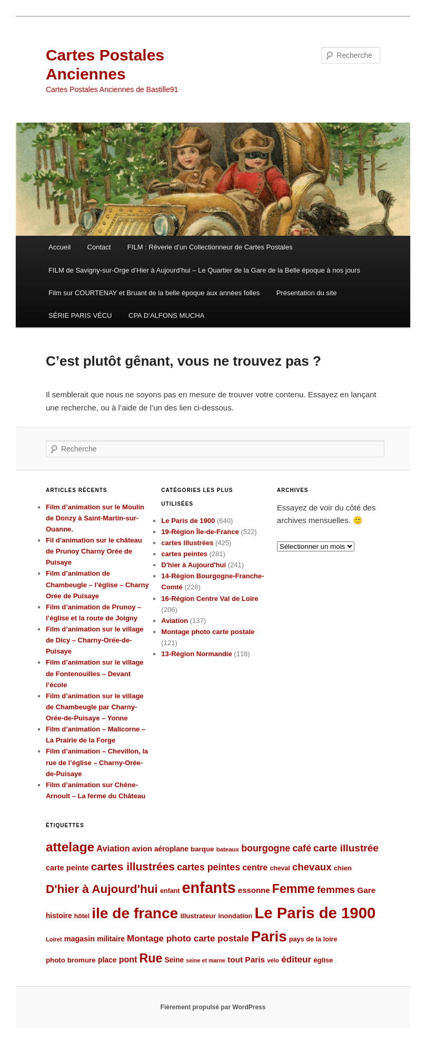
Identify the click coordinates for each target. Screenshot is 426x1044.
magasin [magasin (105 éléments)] (79, 939)
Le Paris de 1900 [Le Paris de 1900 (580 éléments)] (314, 912)
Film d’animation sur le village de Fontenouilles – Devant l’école (95, 673)
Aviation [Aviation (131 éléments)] (113, 848)
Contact (99, 247)
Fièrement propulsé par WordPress (213, 1007)
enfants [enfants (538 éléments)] (209, 887)
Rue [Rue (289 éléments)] (151, 958)
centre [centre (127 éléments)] (255, 867)
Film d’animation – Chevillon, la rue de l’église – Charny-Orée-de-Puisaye (97, 762)
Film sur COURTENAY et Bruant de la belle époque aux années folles (154, 293)
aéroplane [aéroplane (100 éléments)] (171, 849)
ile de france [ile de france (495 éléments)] (135, 913)
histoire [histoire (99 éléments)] (59, 916)
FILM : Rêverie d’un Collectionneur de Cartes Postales (210, 247)
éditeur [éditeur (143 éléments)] (296, 960)
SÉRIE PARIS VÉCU (80, 315)
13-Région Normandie (196, 654)
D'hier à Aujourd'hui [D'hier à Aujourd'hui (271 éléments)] (102, 889)
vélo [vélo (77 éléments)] (273, 960)
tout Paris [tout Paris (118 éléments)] (246, 959)
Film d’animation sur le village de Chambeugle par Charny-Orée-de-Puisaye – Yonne (95, 707)
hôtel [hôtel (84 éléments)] (82, 916)
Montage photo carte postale (207, 632)
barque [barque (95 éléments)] (202, 849)
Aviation (174, 621)
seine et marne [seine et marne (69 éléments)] (205, 960)
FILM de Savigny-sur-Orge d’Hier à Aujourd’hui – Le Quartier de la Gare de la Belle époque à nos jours (204, 270)
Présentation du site (306, 293)
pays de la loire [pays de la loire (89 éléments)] (313, 939)
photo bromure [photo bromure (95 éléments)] (71, 960)
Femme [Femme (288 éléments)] (293, 889)
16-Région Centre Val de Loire (209, 599)
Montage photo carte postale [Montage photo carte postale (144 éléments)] (188, 938)
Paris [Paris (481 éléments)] (269, 936)
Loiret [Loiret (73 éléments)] (54, 939)
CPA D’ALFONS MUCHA (166, 315)
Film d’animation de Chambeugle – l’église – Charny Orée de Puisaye (97, 584)
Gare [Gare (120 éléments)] (366, 890)
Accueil (59, 247)
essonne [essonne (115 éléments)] (254, 890)
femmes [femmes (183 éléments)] (336, 889)
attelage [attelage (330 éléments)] (70, 847)
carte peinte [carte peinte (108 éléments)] (67, 868)
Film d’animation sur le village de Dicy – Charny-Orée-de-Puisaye (95, 640)
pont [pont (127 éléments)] (128, 959)
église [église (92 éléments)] (323, 960)
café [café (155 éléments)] (301, 848)
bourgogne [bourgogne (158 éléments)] (265, 848)
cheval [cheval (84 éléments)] (280, 868)
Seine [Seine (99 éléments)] (174, 960)
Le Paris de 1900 (188, 521)
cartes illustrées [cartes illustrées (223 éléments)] (133, 866)
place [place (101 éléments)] (107, 960)
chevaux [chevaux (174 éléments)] (312, 866)
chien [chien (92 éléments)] (343, 868)
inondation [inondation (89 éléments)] (235, 916)
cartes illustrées (187, 543)
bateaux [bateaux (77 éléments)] (227, 849)
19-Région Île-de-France (200, 532)
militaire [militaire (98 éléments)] (111, 939)
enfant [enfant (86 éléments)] (170, 891)
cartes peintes (184, 554)
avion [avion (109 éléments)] (142, 849)
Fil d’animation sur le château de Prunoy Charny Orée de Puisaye (94, 551)
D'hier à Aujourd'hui (193, 565)
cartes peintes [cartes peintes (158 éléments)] (208, 867)
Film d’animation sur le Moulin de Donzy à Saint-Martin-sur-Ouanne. (95, 518)
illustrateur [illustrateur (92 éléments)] (198, 916)
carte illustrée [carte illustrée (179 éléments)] (346, 848)
